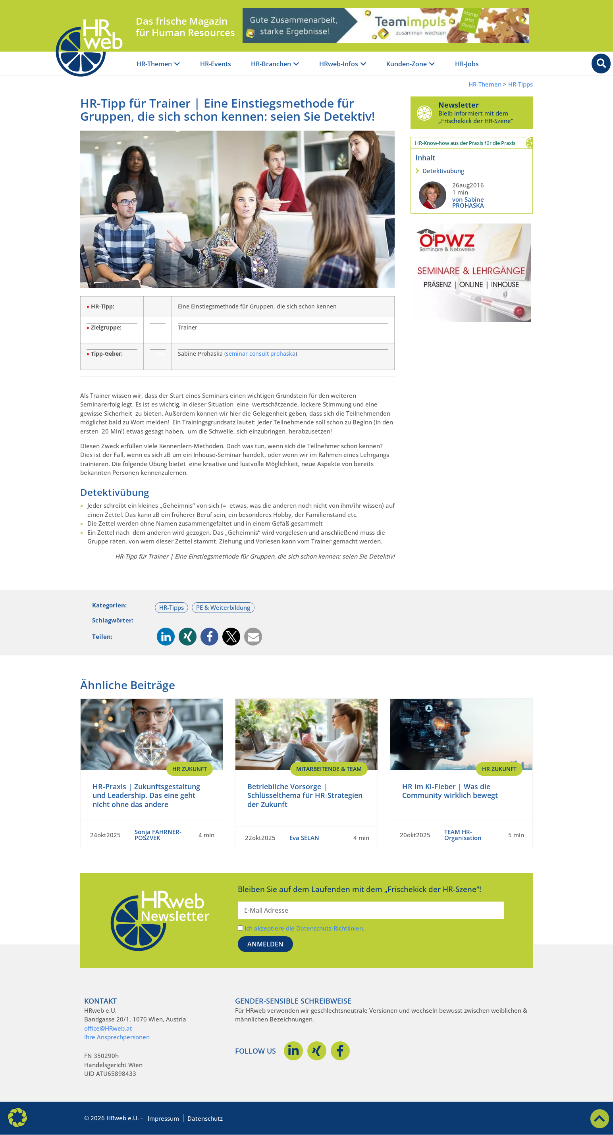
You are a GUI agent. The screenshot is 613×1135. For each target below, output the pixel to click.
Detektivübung (443, 171)
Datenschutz (205, 1118)
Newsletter (458, 105)
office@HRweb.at (108, 1028)
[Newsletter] (424, 113)
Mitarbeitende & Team (329, 769)
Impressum (163, 1118)
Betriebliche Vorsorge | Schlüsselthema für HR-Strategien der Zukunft (304, 795)
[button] (166, 637)
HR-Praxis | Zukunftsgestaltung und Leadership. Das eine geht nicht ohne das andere (146, 795)
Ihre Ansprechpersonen (117, 1037)
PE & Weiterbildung (223, 607)
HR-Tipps (520, 84)
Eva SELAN (304, 838)
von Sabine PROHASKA (468, 202)
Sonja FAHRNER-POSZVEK (158, 835)
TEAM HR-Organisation (463, 835)
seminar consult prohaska (260, 353)
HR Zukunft (189, 769)
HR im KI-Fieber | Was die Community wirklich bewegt (450, 791)
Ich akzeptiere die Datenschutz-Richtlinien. (304, 928)
